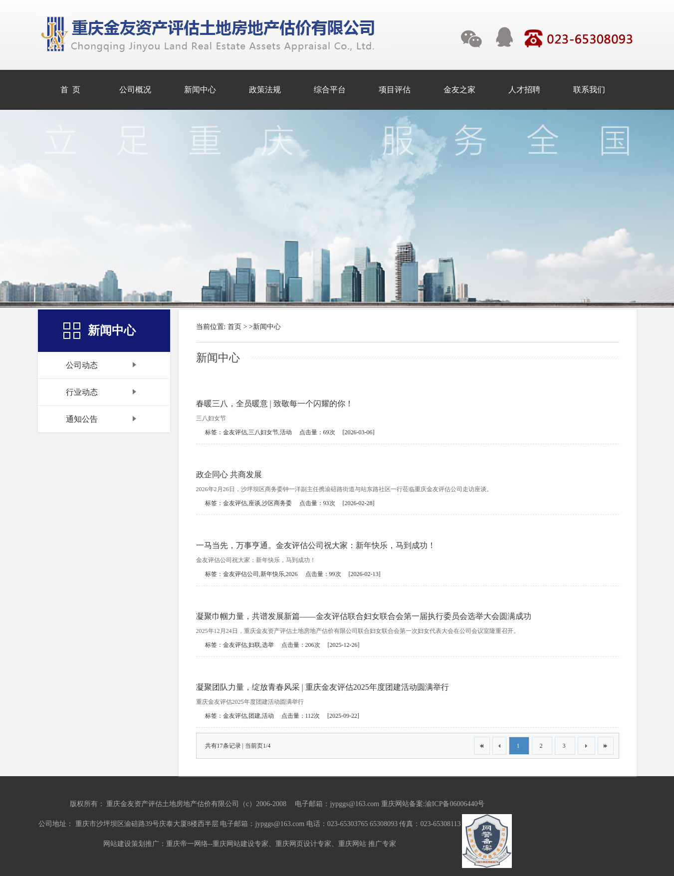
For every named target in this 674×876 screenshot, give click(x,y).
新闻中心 (267, 326)
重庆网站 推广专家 (367, 844)
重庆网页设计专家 (303, 844)
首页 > (237, 326)
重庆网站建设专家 (240, 844)
